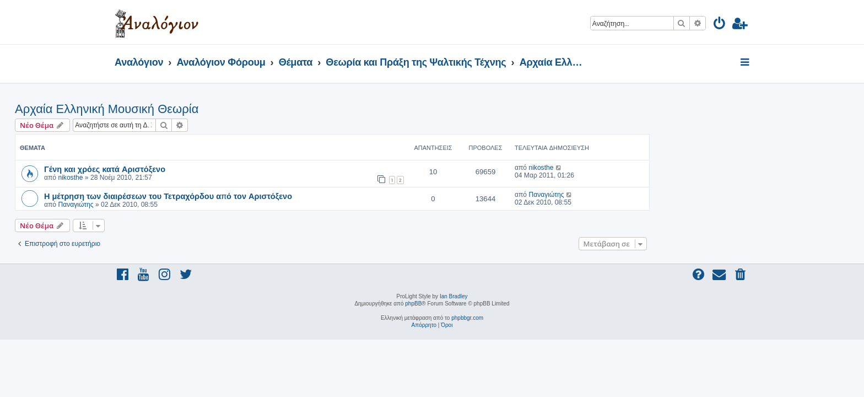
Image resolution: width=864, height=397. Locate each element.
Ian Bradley (454, 296)
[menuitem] (719, 25)
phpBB (413, 304)
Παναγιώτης (175, 204)
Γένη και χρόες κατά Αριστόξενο (204, 169)
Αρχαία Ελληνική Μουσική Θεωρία (206, 109)
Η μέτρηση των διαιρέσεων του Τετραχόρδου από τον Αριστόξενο (268, 196)
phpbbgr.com (467, 318)
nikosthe (170, 177)
